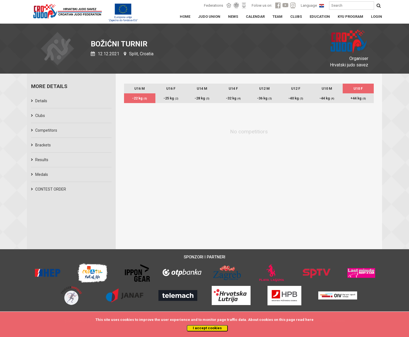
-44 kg (326, 98)
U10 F (358, 88)
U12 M (264, 88)
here (309, 320)
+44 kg (358, 98)
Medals (41, 174)
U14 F (233, 88)
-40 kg (295, 98)
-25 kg (170, 98)
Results (41, 160)
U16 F (170, 88)
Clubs (40, 115)
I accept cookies (207, 328)
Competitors (46, 130)
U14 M (202, 88)
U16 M (139, 88)
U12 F (295, 88)
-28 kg (202, 98)
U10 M (327, 88)
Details (41, 101)
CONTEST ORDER (50, 189)
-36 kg (264, 98)
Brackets (43, 145)
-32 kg (233, 98)
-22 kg (139, 98)
